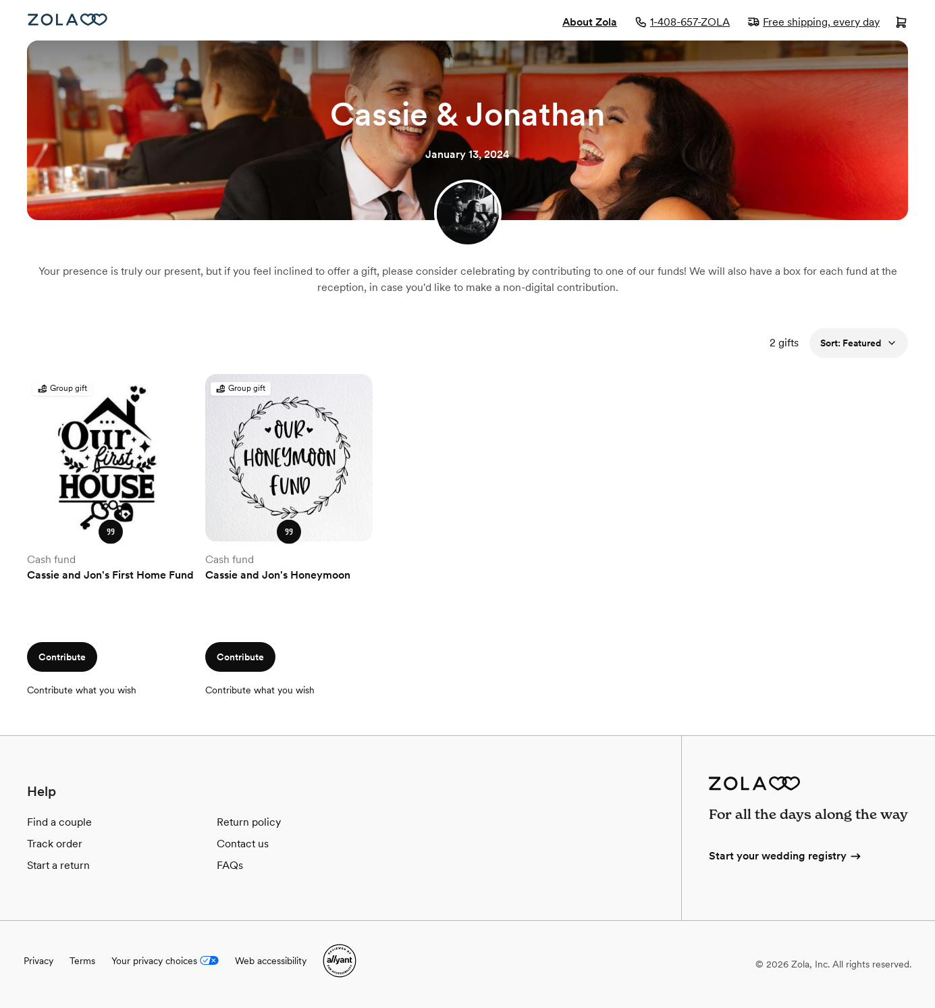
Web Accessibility (0, 0)
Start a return (58, 865)
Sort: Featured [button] (858, 343)
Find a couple (59, 822)
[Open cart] (901, 24)
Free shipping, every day (813, 22)
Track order (54, 843)
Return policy (249, 822)
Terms (82, 960)
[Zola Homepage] (67, 20)
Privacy (38, 960)
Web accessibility (270, 960)
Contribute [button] (62, 657)
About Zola (589, 22)
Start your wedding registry (786, 855)
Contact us (243, 843)
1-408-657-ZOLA (682, 22)
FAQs (230, 865)
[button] (111, 532)
